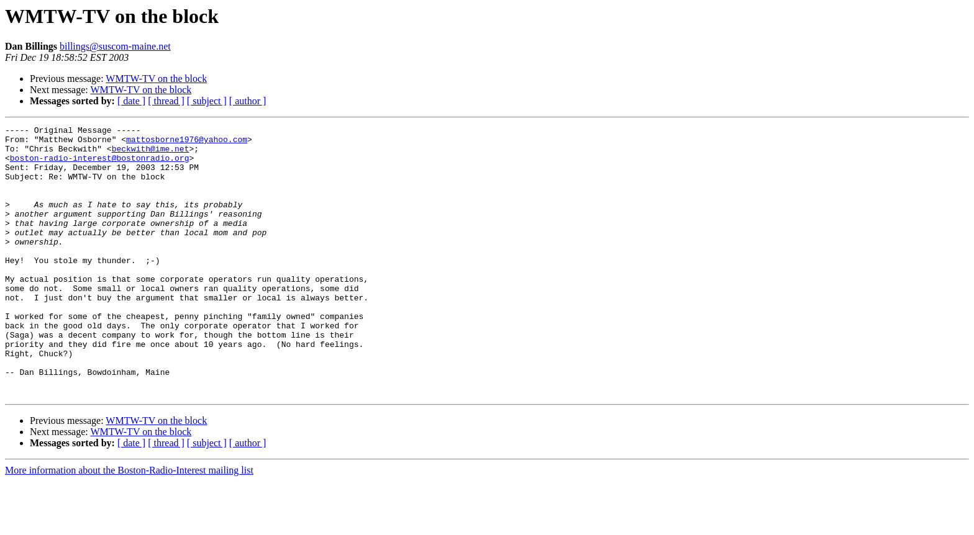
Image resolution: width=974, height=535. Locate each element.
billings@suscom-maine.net (115, 46)
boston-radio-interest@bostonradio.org (99, 165)
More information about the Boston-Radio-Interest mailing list (129, 524)
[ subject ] (207, 101)
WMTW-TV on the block (156, 78)
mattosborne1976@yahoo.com (186, 142)
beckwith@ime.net (150, 154)
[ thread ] (166, 101)
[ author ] (247, 101)
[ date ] (131, 101)
